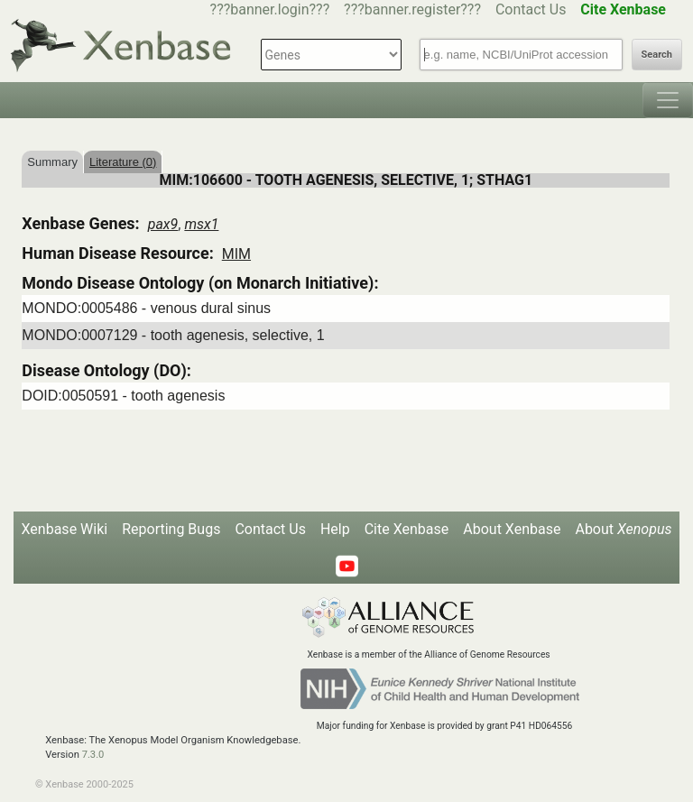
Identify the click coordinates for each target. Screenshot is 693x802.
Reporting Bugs (171, 529)
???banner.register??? (412, 9)
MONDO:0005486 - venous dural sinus (146, 308)
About (623, 529)
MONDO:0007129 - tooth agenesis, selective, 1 (173, 335)
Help (335, 529)
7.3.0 (93, 755)
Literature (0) (122, 162)
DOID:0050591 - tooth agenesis (123, 395)
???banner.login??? (270, 9)
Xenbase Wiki (65, 529)
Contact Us (531, 9)
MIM (236, 254)
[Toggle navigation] (667, 100)
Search (657, 54)
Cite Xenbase (407, 529)
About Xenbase (511, 529)
